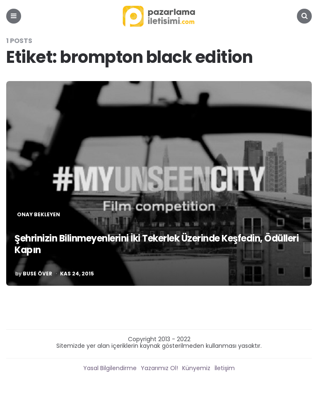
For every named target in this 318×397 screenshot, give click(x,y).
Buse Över (37, 274)
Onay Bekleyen (38, 215)
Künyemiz (196, 368)
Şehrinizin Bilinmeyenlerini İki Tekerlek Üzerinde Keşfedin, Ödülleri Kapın (156, 244)
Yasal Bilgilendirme (110, 368)
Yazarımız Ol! (159, 368)
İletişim (224, 368)
